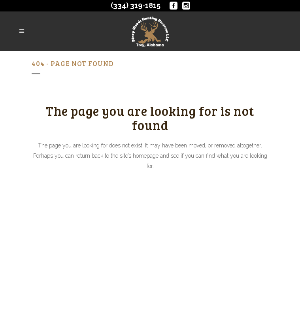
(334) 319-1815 (135, 5)
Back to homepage (150, 200)
